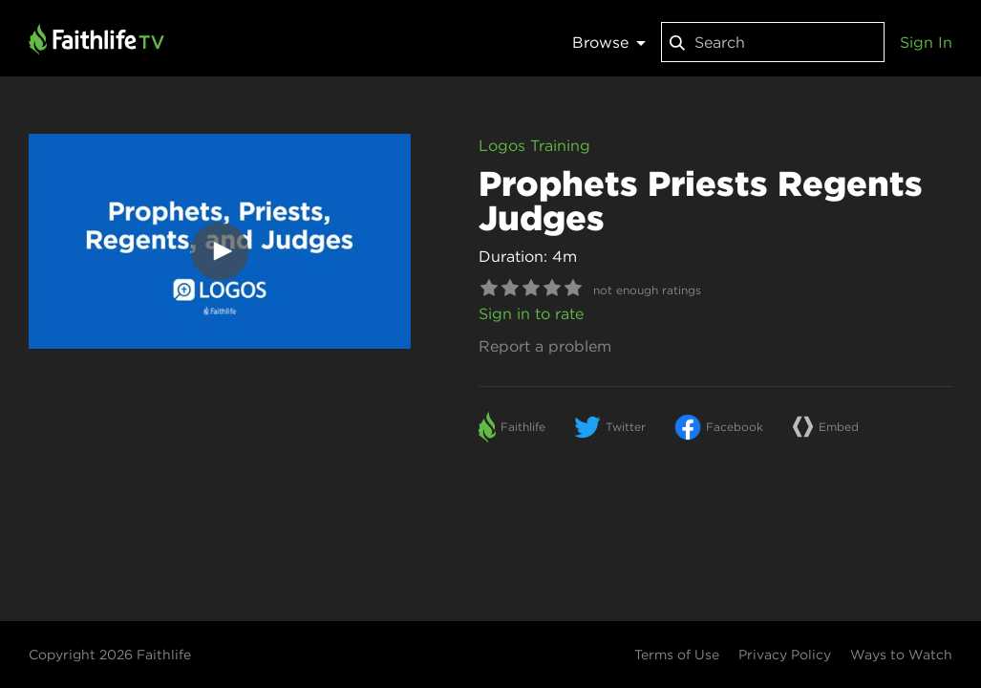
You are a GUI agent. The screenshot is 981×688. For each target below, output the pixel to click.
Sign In (926, 42)
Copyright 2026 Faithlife (110, 654)
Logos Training (534, 145)
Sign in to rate (531, 313)
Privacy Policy (784, 654)
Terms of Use (676, 654)
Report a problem (545, 345)
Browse (609, 42)
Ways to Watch (901, 654)
